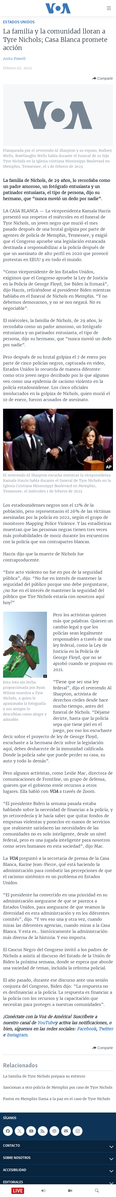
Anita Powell (14, 58)
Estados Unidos (19, 22)
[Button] (102, 78)
